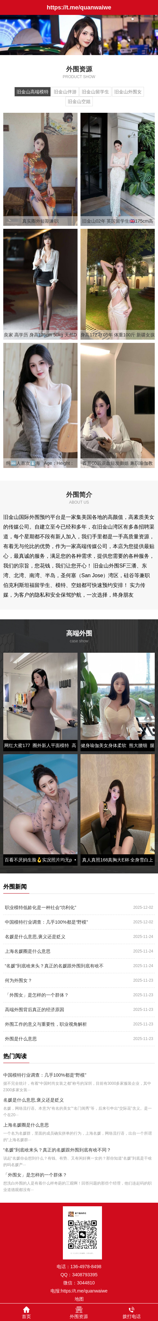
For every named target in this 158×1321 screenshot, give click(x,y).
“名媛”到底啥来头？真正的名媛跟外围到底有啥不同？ (54, 967)
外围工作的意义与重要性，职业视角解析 (46, 1024)
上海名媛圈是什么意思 (27, 951)
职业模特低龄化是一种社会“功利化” (40, 907)
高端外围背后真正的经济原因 (34, 1009)
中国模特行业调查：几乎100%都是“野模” (46, 922)
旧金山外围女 (128, 91)
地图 (79, 1299)
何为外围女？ (18, 980)
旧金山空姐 (79, 101)
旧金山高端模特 (33, 91)
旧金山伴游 (65, 91)
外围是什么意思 (21, 1038)
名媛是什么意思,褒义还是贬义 (35, 936)
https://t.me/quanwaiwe (84, 1290)
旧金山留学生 (95, 91)
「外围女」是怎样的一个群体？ (37, 995)
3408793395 (84, 1274)
